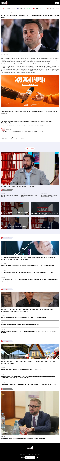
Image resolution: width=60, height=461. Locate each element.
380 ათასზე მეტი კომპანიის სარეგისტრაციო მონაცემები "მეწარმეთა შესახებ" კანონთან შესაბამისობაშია (26, 122)
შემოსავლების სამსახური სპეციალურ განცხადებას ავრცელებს (20, 324)
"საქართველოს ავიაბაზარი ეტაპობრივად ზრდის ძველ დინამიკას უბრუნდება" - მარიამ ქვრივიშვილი (27, 310)
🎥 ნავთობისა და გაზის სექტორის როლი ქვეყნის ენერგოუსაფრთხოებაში (49, 196)
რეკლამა (37, 454)
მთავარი (3, 12)
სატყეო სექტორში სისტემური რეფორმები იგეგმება (13, 138)
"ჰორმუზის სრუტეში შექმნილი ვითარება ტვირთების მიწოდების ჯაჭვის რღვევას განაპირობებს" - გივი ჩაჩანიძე (30, 280)
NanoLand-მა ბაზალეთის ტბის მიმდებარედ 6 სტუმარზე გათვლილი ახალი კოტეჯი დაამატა (29, 362)
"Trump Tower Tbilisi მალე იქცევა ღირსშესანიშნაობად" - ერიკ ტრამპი (21, 369)
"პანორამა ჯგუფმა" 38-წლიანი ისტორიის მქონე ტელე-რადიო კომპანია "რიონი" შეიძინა (29, 112)
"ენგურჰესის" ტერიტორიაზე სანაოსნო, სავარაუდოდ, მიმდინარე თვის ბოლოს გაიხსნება (27, 272)
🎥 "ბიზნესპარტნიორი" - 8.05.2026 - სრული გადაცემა (29, 196)
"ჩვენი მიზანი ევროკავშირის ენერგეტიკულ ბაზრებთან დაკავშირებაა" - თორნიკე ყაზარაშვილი (23, 438)
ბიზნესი (3, 118)
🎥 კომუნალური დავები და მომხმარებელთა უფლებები (9, 196)
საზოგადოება (9, 12)
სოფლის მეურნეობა (5, 135)
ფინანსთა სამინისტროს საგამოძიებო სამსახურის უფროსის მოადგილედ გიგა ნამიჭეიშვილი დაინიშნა (28, 332)
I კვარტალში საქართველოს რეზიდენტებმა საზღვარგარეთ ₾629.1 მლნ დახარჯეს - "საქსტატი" (29, 384)
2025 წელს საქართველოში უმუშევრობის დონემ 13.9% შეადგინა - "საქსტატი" (24, 317)
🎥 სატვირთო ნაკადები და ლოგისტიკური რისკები (17, 187)
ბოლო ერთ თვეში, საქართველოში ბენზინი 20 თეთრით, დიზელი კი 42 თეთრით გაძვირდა (22, 131)
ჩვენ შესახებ (23, 454)
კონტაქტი (30, 454)
